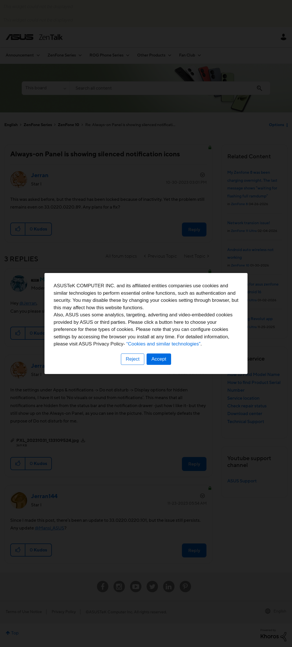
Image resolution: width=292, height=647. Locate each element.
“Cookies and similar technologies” (163, 344)
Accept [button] (158, 359)
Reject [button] (132, 359)
